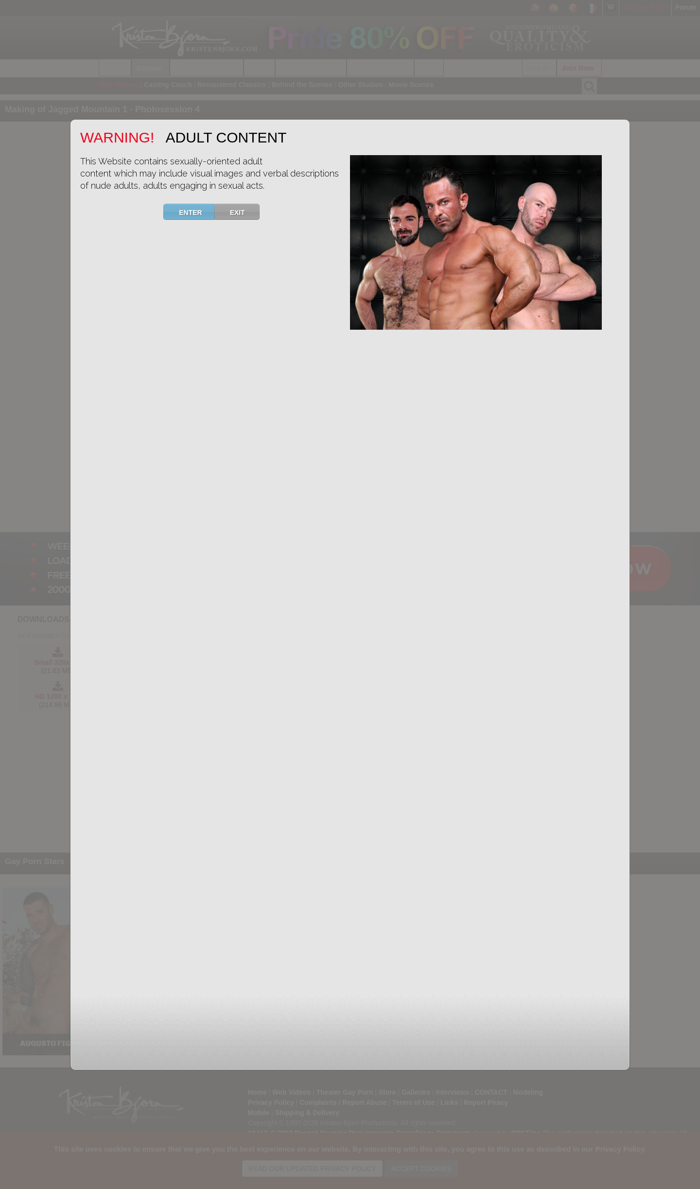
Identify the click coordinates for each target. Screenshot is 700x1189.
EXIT (243, 212)
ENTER (196, 212)
